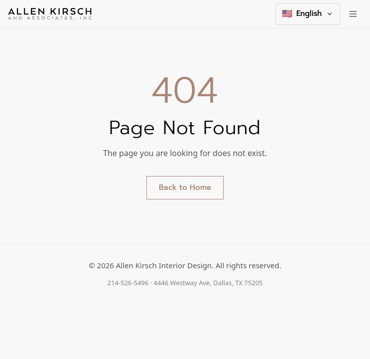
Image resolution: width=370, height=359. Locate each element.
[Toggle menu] (353, 14)
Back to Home (185, 187)
